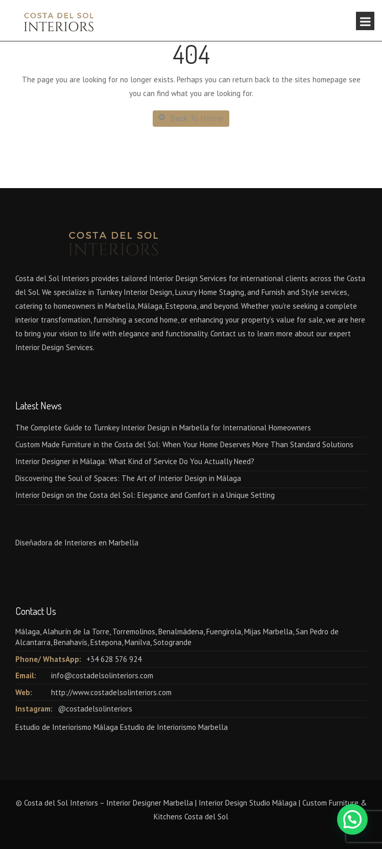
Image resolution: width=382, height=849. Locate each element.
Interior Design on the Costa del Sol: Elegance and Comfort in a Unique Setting (145, 495)
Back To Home (191, 118)
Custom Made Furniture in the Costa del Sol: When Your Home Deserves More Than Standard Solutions (184, 444)
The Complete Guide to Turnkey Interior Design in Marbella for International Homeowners (163, 427)
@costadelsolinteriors (95, 709)
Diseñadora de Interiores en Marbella (76, 542)
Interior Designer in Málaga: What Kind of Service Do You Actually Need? (134, 461)
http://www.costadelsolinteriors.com (111, 692)
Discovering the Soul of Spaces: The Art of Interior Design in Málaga (128, 478)
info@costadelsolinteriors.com (102, 675)
